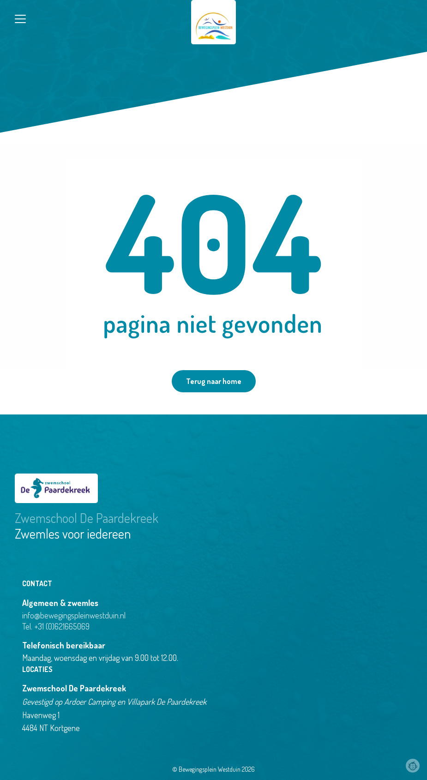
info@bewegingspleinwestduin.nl (74, 615)
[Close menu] (20, 19)
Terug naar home (213, 381)
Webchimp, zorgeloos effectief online (413, 766)
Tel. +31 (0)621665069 (56, 626)
